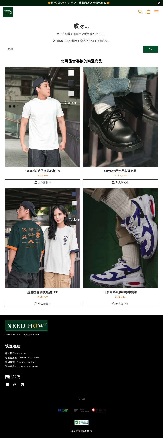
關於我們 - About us (15, 353)
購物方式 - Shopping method (20, 362)
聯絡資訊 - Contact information (21, 366)
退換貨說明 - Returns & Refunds (22, 358)
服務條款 (76, 431)
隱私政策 (87, 431)
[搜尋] (74, 49)
